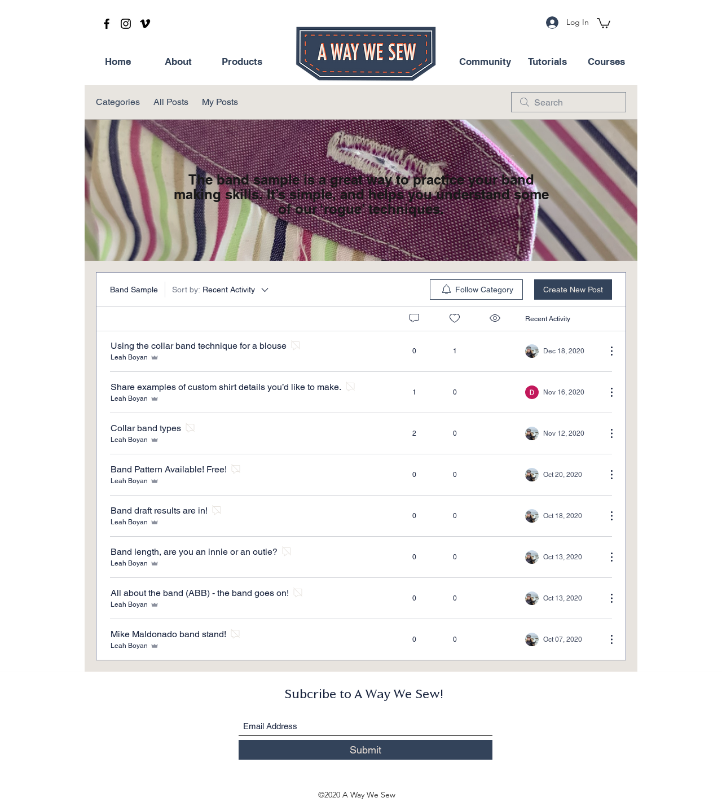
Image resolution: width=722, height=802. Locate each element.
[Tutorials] (547, 62)
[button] (603, 22)
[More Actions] (606, 351)
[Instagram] (126, 23)
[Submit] (365, 750)
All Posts (170, 102)
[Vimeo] (145, 23)
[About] (178, 62)
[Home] (117, 62)
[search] (568, 102)
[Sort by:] (221, 289)
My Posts (220, 102)
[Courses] (606, 62)
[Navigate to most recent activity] (561, 392)
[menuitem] (476, 289)
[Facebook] (106, 23)
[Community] (485, 62)
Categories (118, 102)
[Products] (242, 62)
